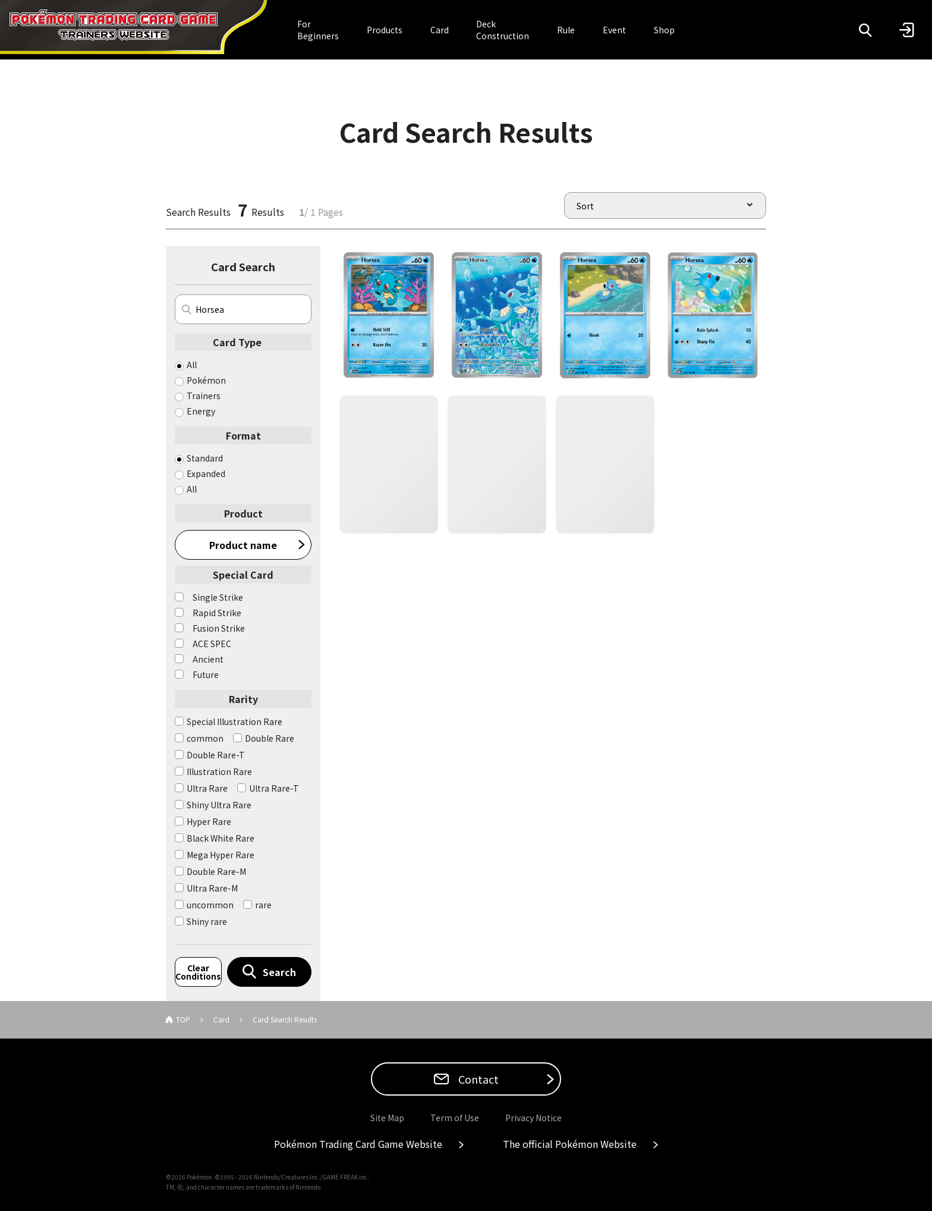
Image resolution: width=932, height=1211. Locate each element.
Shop (664, 30)
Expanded (206, 473)
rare (263, 905)
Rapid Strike (217, 613)
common (205, 738)
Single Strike (218, 597)
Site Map (387, 1118)
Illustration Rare (219, 771)
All (192, 365)
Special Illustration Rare (234, 721)
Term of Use (454, 1118)
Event (614, 30)
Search (279, 972)
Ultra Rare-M (212, 888)
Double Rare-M (216, 871)
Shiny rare (207, 921)
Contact (477, 1079)
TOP (183, 1019)
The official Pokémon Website (570, 1144)
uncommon (210, 905)
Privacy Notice (533, 1118)
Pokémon (206, 380)
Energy (201, 411)
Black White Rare (220, 838)
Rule (566, 30)
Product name (243, 545)
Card (439, 30)
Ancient (208, 659)
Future (206, 674)
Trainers (204, 395)
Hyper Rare (209, 821)
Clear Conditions (198, 972)
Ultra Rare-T (274, 788)
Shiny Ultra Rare (219, 805)
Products (384, 30)
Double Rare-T (216, 755)
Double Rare (269, 738)
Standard (205, 458)
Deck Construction (502, 30)
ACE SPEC (212, 644)
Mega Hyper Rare (220, 855)
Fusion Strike (219, 628)
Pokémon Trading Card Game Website (358, 1144)
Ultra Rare (207, 788)
